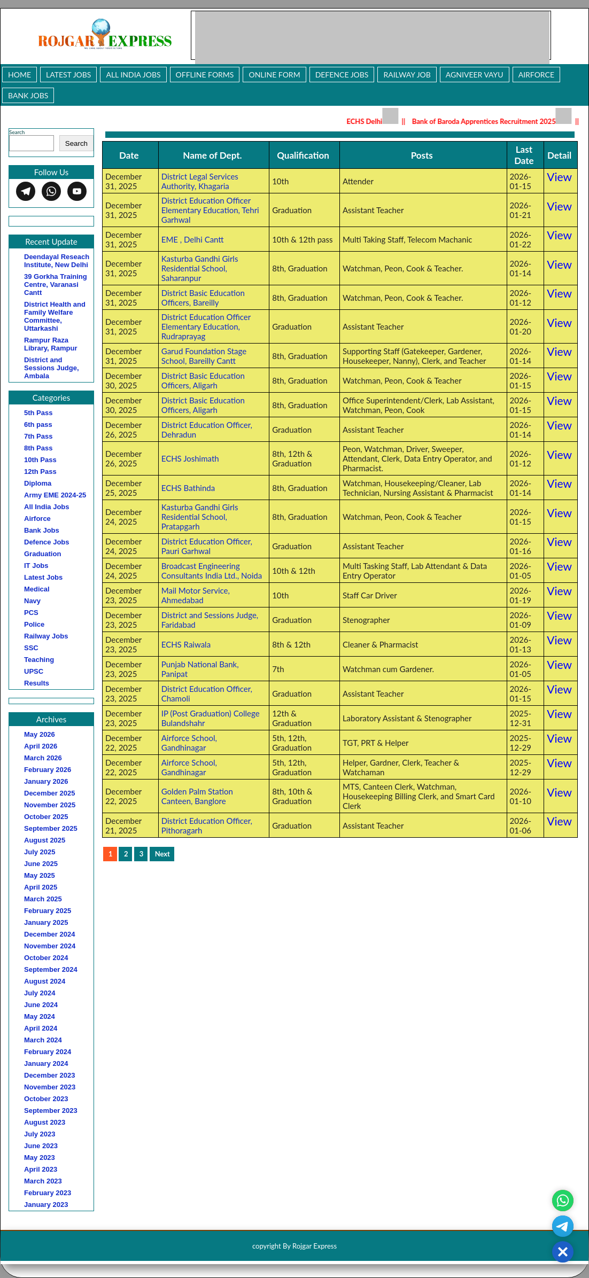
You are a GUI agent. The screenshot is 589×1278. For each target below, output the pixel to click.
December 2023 (49, 1075)
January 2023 (46, 1205)
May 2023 (39, 1158)
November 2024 (49, 946)
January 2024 (46, 1063)
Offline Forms (205, 74)
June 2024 (41, 1005)
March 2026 (43, 758)
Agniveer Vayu (474, 74)
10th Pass (40, 460)
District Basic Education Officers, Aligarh (203, 380)
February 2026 (47, 770)
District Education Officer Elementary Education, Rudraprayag (206, 326)
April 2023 (40, 1169)
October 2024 (46, 958)
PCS (31, 613)
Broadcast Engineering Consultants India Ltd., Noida (211, 570)
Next (162, 854)
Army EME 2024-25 (55, 495)
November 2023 (49, 1087)
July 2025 (40, 852)
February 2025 (47, 911)
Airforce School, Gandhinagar (189, 742)
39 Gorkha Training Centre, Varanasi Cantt (55, 284)
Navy (32, 601)
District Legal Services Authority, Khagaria (199, 181)
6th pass (38, 424)
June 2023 (41, 1146)
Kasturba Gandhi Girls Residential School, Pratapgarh (199, 516)
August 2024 (44, 981)
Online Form (274, 74)
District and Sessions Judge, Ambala (51, 368)
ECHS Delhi (376, 121)
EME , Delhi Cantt (192, 239)
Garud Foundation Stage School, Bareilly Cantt (203, 355)
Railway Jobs (46, 636)
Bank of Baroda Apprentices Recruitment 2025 (496, 121)
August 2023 (44, 1122)
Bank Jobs (28, 95)
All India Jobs (133, 74)
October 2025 (46, 817)
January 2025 (46, 922)
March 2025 (43, 899)
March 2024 (43, 1040)
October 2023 (46, 1099)
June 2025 (41, 864)
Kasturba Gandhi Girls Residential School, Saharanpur (199, 268)
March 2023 (43, 1181)
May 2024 (39, 1016)
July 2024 (40, 993)
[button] (563, 1252)
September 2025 (51, 828)
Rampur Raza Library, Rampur (50, 344)
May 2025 (39, 875)
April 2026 (40, 746)
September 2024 (51, 969)
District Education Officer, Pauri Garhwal (206, 546)
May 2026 (39, 734)
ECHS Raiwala (186, 644)
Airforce (536, 74)
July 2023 (40, 1134)
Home (19, 74)
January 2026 (46, 781)
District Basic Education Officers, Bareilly (203, 297)
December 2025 (49, 793)
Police (34, 624)
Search (17, 132)
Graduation (42, 554)
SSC (31, 648)
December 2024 (49, 934)
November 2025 (49, 805)
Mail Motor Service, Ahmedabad (195, 595)
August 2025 (44, 840)
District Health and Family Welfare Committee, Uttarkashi (55, 316)
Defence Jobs (342, 74)
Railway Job (406, 74)
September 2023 (51, 1110)
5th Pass (38, 413)
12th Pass (40, 471)
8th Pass (38, 448)
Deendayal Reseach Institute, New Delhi (56, 261)
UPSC (33, 671)
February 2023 (47, 1193)
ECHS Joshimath (190, 458)
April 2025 (40, 887)
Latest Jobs (68, 74)
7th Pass (38, 436)
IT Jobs (36, 566)
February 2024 (47, 1052)
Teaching (39, 660)
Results (36, 683)
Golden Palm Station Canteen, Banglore (197, 796)
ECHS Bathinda (188, 488)
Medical (37, 589)
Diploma (37, 483)
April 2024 (40, 1028)
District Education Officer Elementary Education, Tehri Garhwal (210, 210)
